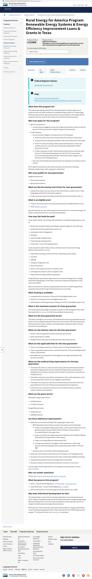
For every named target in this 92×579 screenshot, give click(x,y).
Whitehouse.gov (52, 539)
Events (82, 70)
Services (6, 68)
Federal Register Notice (37, 62)
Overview (31, 70)
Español (5, 569)
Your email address (66, 540)
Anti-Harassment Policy (37, 552)
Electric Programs (9, 39)
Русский (41, 569)
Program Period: (47, 40)
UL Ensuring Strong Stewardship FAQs (46, 98)
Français (36, 569)
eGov (49, 541)
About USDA (81, 5)
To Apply (41, 71)
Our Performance (7, 544)
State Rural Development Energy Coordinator (51, 476)
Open (19, 555)
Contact (72, 70)
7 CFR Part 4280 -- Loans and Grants (65, 484)
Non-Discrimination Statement (38, 559)
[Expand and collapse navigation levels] (20, 24)
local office (55, 512)
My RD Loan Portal (9, 72)
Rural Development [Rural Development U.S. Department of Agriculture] (16, 4)
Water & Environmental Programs (11, 62)
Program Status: (32, 40)
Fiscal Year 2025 (45, 312)
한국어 (30, 569)
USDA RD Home (7, 537)
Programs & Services (15, 15)
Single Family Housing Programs (10, 52)
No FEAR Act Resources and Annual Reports (22, 543)
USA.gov (50, 537)
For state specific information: (36, 48)
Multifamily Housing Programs (10, 47)
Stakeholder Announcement (43, 85)
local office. (35, 469)
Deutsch (10, 569)
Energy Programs (29, 15)
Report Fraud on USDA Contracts (7, 549)
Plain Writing (21, 553)
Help (86, 5)
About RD (13, 532)
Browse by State (42, 532)
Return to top (7, 527)
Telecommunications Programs (10, 57)
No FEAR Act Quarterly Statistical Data (23, 549)
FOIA (19, 558)
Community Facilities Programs (10, 32)
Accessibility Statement (36, 537)
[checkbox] (2, 349)
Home (74, 5)
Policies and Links (8, 541)
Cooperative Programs (10, 36)
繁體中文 (24, 569)
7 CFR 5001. (65, 487)
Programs (7, 24)
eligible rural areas (41, 207)
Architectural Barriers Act (24, 537)
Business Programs (9, 28)
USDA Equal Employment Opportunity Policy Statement (38, 546)
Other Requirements (55, 71)
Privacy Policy (37, 541)
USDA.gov (5, 539)
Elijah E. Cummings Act (23, 561)
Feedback (51, 544)
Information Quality (38, 555)
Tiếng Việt (17, 569)
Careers (5, 546)
